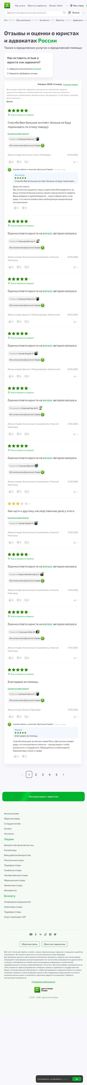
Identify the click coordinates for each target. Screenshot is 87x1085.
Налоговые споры (13, 906)
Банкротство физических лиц (19, 845)
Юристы (63, 20)
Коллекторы (10, 850)
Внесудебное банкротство (17, 855)
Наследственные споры (16, 875)
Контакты (9, 833)
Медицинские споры (14, 880)
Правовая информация (43, 981)
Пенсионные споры (14, 860)
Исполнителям (11, 813)
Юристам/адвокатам (54, 944)
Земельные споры (13, 885)
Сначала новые (70, 84)
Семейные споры (13, 870)
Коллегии (47, 20)
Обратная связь (12, 818)
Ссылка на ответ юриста (18, 133)
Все (9, 20)
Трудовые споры (12, 865)
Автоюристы (10, 890)
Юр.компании (27, 20)
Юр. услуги (20, 5)
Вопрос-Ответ (56, 5)
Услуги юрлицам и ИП (15, 917)
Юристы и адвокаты (37, 5)
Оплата (7, 828)
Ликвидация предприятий (17, 901)
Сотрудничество (12, 823)
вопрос (47, 233)
